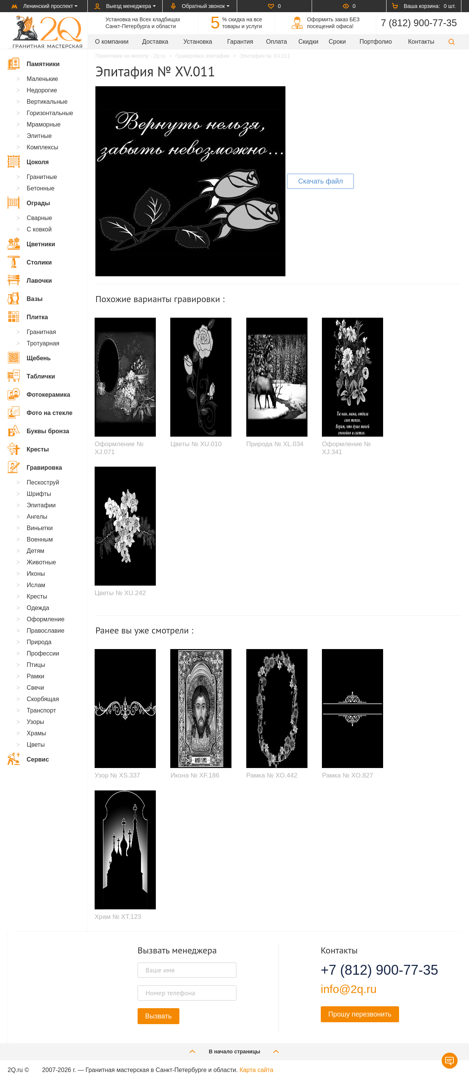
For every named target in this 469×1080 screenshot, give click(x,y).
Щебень (29, 358)
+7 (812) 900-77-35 (370, 970)
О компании (111, 41)
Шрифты (39, 494)
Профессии (43, 653)
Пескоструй (43, 482)
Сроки (337, 41)
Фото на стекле (40, 412)
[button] (451, 41)
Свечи (35, 687)
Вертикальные (47, 101)
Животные (41, 562)
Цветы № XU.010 (196, 444)
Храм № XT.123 (118, 916)
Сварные (39, 218)
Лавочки (30, 280)
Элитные (39, 136)
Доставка (155, 41)
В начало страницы (234, 1051)
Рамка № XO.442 (272, 775)
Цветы (35, 744)
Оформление (45, 619)
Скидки (308, 41)
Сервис (28, 759)
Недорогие (42, 90)
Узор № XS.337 (117, 775)
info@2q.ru (349, 989)
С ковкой (39, 229)
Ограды (29, 202)
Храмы (36, 733)
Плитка (28, 316)
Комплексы (42, 147)
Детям (35, 551)
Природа (39, 642)
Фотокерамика (39, 394)
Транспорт (41, 710)
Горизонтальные (50, 113)
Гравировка (35, 467)
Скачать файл (320, 181)
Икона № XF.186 (194, 775)
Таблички (31, 376)
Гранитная (41, 332)
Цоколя (28, 161)
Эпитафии (41, 505)
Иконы (36, 573)
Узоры (35, 722)
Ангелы (37, 516)
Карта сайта (256, 1070)
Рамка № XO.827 (347, 775)
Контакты (421, 41)
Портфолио (376, 41)
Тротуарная (43, 343)
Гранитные (42, 177)
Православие (45, 630)
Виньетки (39, 528)
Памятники (34, 63)
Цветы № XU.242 (120, 593)
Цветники (31, 244)
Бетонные (40, 188)
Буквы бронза (38, 430)
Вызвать (158, 1016)
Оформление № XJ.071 (119, 447)
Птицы (36, 665)
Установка (198, 41)
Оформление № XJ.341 (346, 447)
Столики (30, 262)
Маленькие (42, 79)
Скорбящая (43, 699)
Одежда (38, 608)
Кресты (28, 449)
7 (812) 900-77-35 (419, 22)
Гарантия (240, 41)
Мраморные (43, 124)
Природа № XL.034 (275, 444)
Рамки (35, 676)
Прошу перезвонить (359, 1014)
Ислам (36, 585)
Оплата (276, 41)
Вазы (25, 298)
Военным (40, 539)
